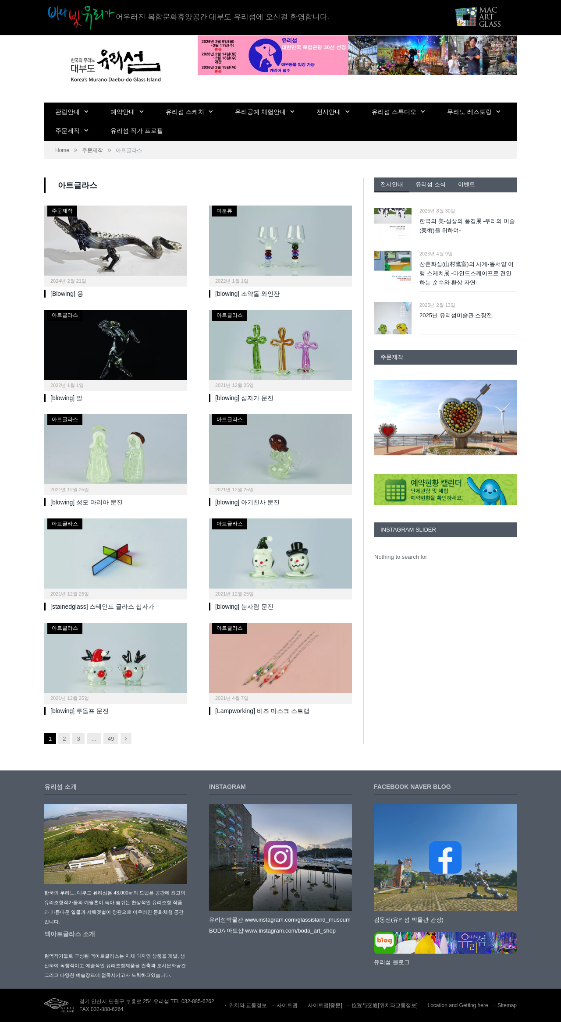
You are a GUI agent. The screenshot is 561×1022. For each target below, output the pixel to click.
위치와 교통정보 (248, 1005)
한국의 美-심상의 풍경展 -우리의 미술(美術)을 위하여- (467, 226)
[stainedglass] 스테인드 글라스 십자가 (102, 606)
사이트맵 (287, 1005)
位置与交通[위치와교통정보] (385, 1005)
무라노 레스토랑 (469, 111)
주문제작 (67, 130)
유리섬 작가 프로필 (136, 130)
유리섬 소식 (430, 184)
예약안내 (122, 111)
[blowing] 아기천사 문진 (247, 502)
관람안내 (67, 111)
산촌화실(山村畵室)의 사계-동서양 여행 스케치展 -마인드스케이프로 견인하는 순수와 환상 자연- (466, 273)
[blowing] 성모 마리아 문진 (86, 502)
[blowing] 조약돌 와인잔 (247, 293)
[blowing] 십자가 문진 (244, 397)
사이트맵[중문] (325, 1005)
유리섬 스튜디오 (394, 111)
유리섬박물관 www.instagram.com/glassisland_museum (280, 919)
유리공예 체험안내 (260, 111)
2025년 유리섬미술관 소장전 (455, 315)
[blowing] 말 (66, 397)
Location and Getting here (458, 1005)
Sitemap (507, 1005)
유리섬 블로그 (392, 962)
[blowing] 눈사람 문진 (244, 606)
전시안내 (328, 111)
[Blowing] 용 (66, 293)
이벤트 (466, 184)
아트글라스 (65, 315)
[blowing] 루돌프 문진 (79, 710)
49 (111, 738)
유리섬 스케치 (185, 111)
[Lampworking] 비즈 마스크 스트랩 (262, 710)
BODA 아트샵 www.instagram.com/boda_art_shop (272, 930)
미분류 (224, 211)
